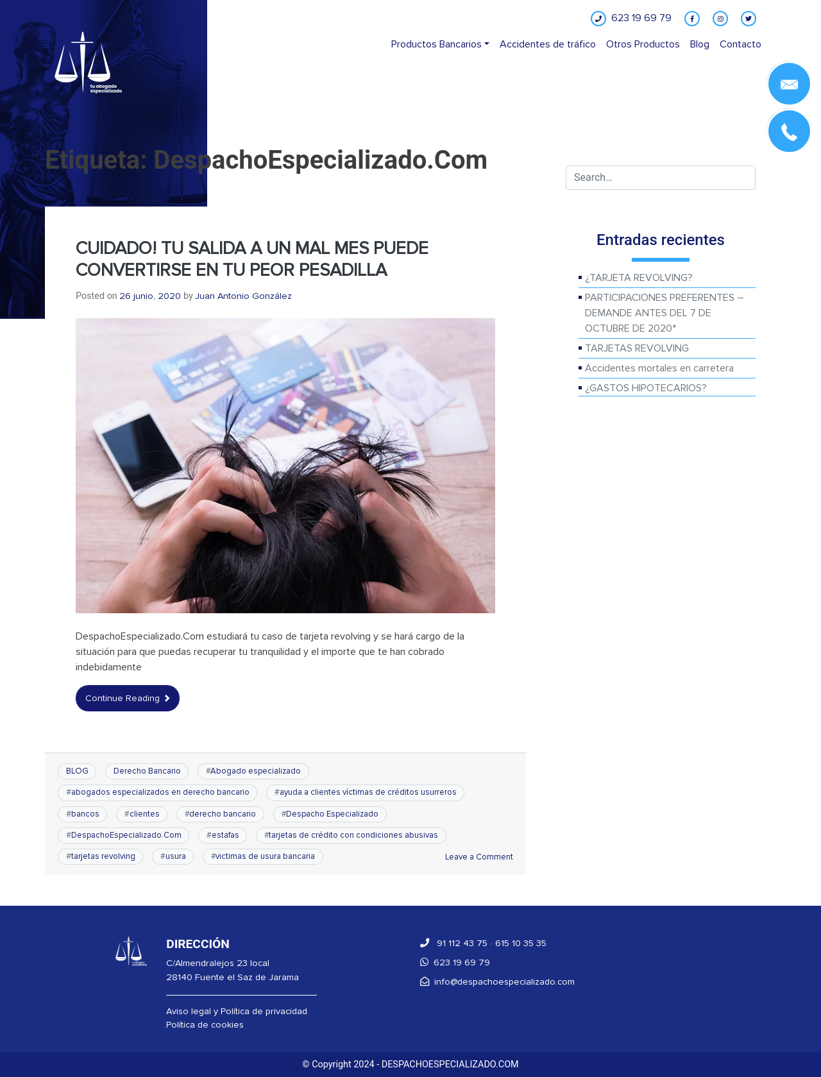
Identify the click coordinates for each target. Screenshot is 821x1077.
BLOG (77, 771)
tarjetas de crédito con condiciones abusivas (353, 835)
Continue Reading (127, 698)
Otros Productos (643, 44)
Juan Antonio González (243, 296)
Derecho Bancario (147, 771)
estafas (225, 835)
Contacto (740, 44)
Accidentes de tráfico (548, 44)
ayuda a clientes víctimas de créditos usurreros (368, 792)
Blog (699, 44)
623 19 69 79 (455, 962)
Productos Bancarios (436, 44)
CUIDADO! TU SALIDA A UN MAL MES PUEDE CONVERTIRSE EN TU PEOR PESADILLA (252, 259)
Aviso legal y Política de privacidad (236, 1011)
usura (175, 856)
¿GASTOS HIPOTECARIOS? (646, 388)
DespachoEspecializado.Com (126, 835)
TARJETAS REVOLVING (637, 348)
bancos (85, 814)
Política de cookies (205, 1024)
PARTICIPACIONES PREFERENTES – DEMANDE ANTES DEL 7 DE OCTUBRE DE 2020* (664, 313)
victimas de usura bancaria (265, 856)
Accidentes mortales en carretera (659, 368)
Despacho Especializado (332, 814)
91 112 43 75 (453, 943)
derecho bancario (222, 814)
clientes (145, 814)
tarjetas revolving (103, 856)
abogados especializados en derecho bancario (160, 792)
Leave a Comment (479, 857)
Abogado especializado (255, 771)
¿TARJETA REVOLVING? (639, 277)
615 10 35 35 (520, 943)
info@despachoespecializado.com (497, 981)
